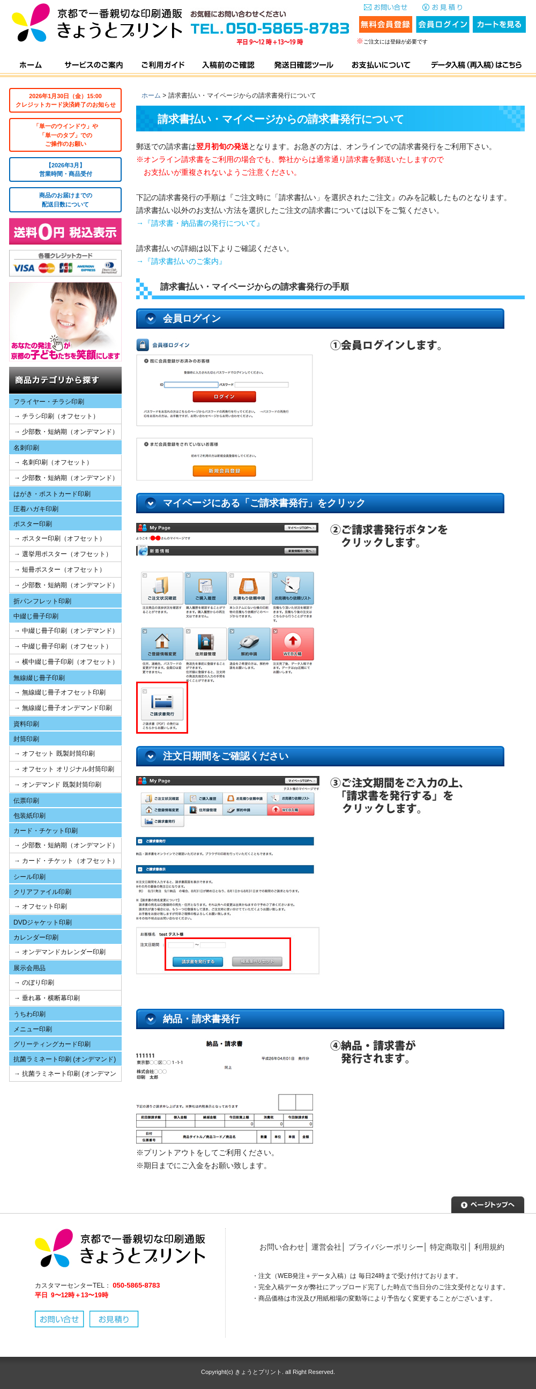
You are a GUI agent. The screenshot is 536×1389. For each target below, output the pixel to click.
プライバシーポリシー (385, 1247)
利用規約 (489, 1247)
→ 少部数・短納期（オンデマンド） (66, 431)
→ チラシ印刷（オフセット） (56, 416)
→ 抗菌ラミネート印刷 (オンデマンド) (63, 1075)
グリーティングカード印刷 (52, 1044)
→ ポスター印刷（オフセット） (60, 538)
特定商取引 (448, 1247)
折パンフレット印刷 (42, 601)
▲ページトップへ (487, 1203)
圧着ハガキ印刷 (35, 509)
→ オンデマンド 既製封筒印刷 (57, 784)
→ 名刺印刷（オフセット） (53, 462)
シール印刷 (29, 877)
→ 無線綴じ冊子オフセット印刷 (60, 692)
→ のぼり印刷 (34, 982)
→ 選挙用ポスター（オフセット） (63, 554)
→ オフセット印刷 (40, 906)
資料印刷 (26, 724)
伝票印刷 (26, 800)
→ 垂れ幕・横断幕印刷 (47, 998)
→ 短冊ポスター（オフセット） (60, 569)
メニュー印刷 (32, 1029)
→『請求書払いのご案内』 (181, 261)
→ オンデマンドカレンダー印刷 (60, 952)
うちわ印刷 (29, 1014)
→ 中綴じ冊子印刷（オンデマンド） (66, 630)
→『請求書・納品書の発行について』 (200, 223)
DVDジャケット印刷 (42, 922)
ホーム (151, 95)
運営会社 (326, 1247)
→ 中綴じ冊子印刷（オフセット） (63, 646)
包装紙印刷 (29, 815)
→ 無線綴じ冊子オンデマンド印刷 (63, 708)
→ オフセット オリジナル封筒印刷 (64, 769)
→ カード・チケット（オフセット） (66, 861)
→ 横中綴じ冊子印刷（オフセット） (66, 662)
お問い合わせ (281, 1247)
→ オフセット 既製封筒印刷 (54, 753)
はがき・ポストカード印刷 (52, 494)
